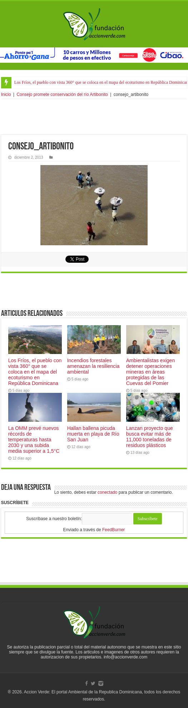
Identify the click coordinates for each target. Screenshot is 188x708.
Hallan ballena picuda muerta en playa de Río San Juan (93, 433)
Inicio (6, 94)
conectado (107, 492)
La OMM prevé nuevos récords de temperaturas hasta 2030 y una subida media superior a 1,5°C (34, 439)
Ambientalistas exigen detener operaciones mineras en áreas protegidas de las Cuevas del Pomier (150, 372)
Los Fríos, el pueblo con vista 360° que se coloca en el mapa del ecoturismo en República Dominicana (35, 372)
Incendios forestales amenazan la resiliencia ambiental (93, 366)
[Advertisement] (94, 117)
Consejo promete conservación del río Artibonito (62, 94)
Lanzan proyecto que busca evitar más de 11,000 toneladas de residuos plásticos (149, 436)
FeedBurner (113, 529)
